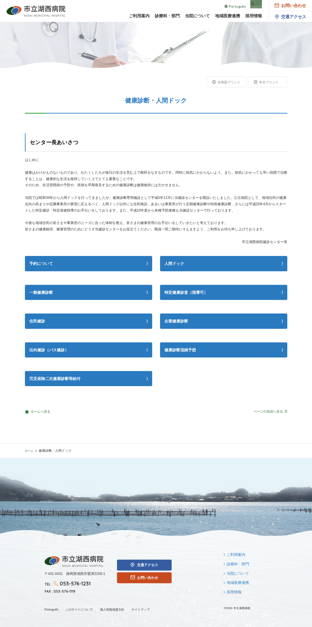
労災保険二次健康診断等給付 (54, 379)
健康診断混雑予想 (180, 350)
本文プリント (269, 82)
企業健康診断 (176, 321)
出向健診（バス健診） (49, 350)
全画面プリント (229, 82)
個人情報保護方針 (112, 609)
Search (256, 6)
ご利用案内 (139, 16)
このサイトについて (79, 609)
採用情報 (253, 16)
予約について (41, 263)
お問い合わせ (293, 5)
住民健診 (37, 321)
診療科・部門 (167, 16)
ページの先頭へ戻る (268, 411)
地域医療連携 (227, 16)
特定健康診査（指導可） (186, 292)
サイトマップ (140, 609)
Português (233, 6)
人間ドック (174, 263)
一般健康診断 (41, 292)
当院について (197, 16)
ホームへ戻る (40, 411)
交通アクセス (293, 16)
